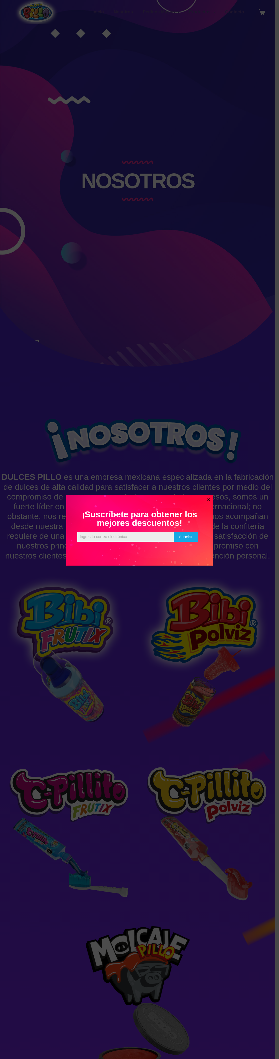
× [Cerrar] (208, 499)
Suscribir (185, 537)
